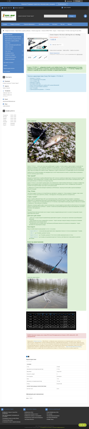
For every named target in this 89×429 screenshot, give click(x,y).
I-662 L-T (32, 233)
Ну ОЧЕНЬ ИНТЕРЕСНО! (52, 417)
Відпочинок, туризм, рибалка (23, 30)
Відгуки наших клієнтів (9, 68)
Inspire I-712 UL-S (34, 235)
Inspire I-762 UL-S (34, 237)
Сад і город (8, 51)
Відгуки (70, 24)
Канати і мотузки (9, 47)
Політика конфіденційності (58, 427)
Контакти (54, 24)
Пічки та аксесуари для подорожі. (13, 36)
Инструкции (49, 414)
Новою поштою (37, 341)
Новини (5, 65)
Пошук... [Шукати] (72, 16)
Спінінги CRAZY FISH (47, 30)
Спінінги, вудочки (36, 30)
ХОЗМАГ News (50, 419)
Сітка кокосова (9, 49)
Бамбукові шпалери (10, 59)
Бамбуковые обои (29, 412)
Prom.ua (52, 426)
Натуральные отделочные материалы (34, 417)
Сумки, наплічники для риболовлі (13, 44)
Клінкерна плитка (9, 53)
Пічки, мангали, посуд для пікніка (13, 38)
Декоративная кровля (10, 57)
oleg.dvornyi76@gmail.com (9, 101)
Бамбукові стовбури (10, 55)
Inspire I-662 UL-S (34, 231)
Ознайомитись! (62, 4)
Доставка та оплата (44, 24)
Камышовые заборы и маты (31, 414)
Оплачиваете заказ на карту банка (10, 418)
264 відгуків (69, 1)
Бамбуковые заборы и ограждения (33, 415)
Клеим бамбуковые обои (52, 412)
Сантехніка (7, 42)
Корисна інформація (29, 24)
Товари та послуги (15, 24)
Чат (82, 425)
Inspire (54, 30)
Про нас (63, 24)
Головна (5, 24)
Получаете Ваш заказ (7, 420)
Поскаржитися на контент (46, 427)
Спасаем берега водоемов (53, 415)
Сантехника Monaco (29, 419)
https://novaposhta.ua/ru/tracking (73, 346)
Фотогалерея (7, 71)
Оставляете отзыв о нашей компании (11, 421)
